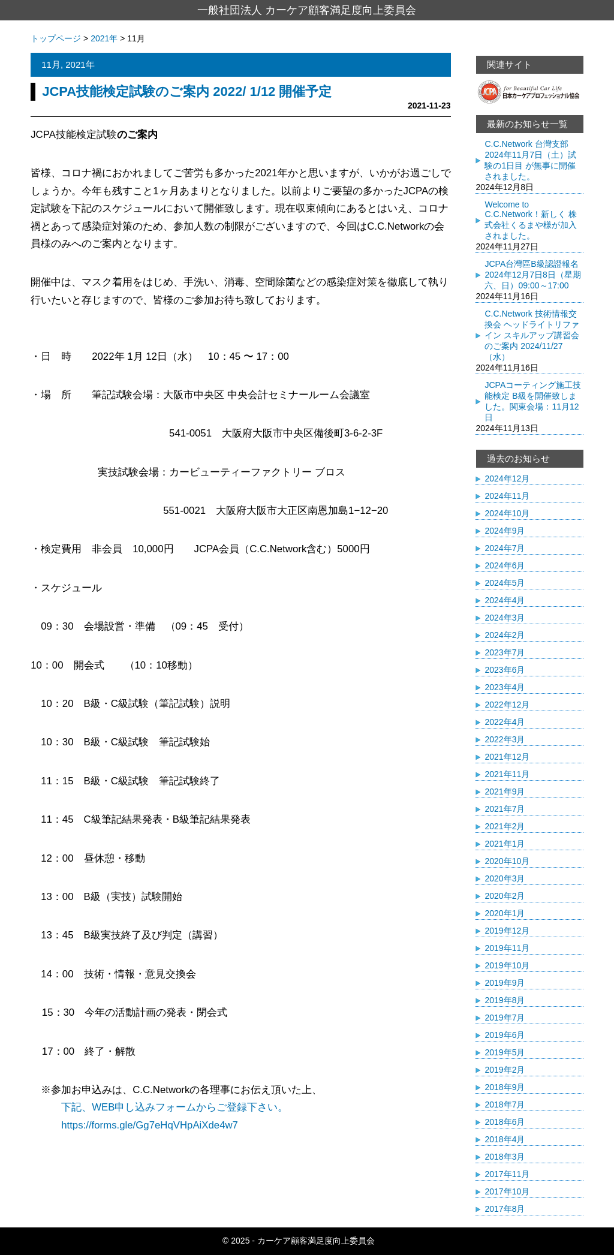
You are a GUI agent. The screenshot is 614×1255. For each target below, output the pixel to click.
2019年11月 (506, 948)
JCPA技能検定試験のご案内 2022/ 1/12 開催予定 (187, 91)
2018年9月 (504, 1087)
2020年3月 (504, 878)
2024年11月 (506, 496)
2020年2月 (504, 896)
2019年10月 (506, 965)
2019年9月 (504, 983)
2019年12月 (506, 930)
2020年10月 (506, 861)
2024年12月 (506, 478)
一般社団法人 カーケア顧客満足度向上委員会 (306, 10)
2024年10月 (506, 513)
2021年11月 (506, 774)
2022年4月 (504, 722)
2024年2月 (504, 635)
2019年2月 (504, 1070)
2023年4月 (504, 687)
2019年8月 (504, 1000)
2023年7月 (504, 652)
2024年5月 (504, 583)
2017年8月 (504, 1209)
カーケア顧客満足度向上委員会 (316, 1240)
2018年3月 (504, 1156)
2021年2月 (504, 826)
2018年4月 (504, 1139)
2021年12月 (506, 757)
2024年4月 (504, 600)
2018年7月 (504, 1104)
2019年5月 (504, 1052)
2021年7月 (504, 809)
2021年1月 (504, 843)
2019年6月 (504, 1035)
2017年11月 (506, 1174)
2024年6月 (504, 565)
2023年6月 (504, 670)
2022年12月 (506, 704)
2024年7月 (504, 548)
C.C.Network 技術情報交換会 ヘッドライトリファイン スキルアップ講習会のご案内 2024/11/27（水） (531, 335)
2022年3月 (504, 739)
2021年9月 (504, 791)
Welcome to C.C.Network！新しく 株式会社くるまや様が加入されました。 (530, 220)
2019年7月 (504, 1017)
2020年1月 (504, 913)
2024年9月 (504, 530)
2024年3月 (504, 617)
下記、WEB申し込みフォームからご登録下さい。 (174, 1107)
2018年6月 (504, 1122)
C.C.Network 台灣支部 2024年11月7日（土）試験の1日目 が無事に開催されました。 (530, 160)
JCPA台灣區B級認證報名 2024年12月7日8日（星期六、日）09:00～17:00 (532, 274)
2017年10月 (506, 1191)
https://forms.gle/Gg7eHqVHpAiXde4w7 (134, 1125)
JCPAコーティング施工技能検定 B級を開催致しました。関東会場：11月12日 (532, 401)
